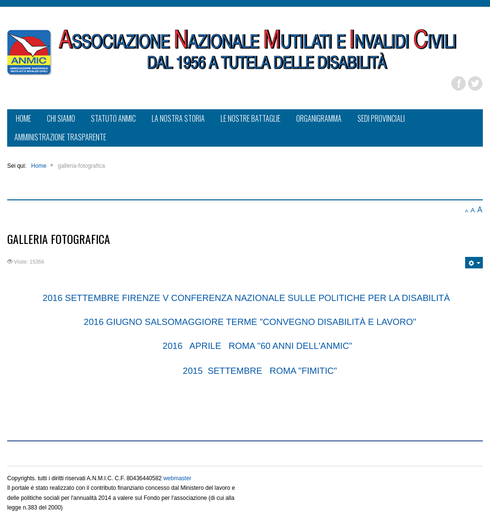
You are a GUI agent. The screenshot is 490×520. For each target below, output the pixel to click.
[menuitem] (23, 119)
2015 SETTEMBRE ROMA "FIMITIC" (261, 371)
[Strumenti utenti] (474, 262)
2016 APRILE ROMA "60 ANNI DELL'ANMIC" (256, 346)
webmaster (177, 478)
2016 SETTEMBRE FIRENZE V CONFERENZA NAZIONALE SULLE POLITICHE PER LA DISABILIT (243, 298)
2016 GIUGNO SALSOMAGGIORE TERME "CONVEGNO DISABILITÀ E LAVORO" (250, 322)
